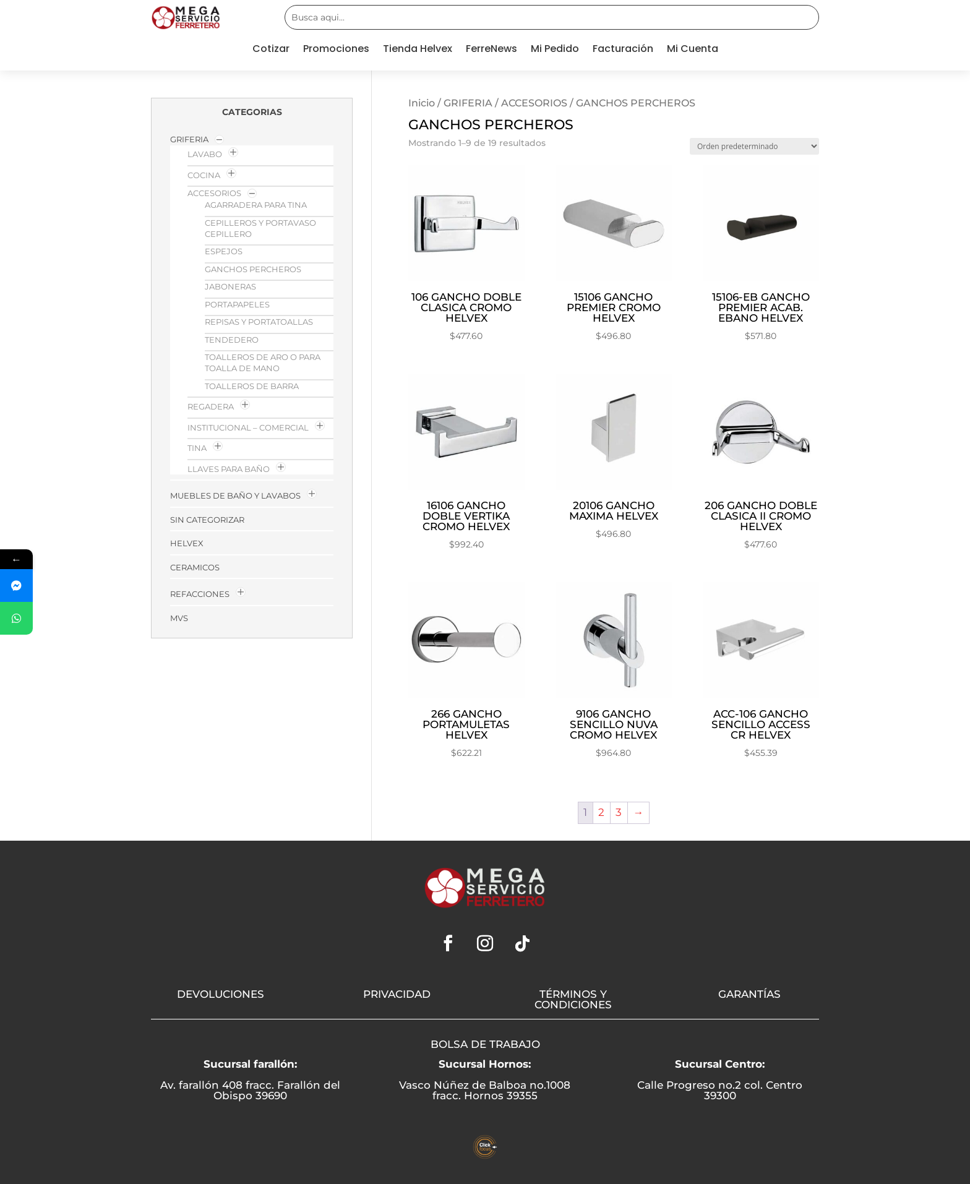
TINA (197, 448)
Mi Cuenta (692, 50)
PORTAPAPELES (237, 304)
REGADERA (210, 406)
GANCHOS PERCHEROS (253, 269)
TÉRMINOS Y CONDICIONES (573, 999)
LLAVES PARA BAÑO (228, 469)
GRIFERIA (468, 103)
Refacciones (200, 594)
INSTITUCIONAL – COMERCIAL (248, 427)
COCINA (203, 175)
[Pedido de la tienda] (754, 146)
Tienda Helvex (417, 50)
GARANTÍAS (749, 994)
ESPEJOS (223, 251)
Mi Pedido (555, 50)
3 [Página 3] (619, 812)
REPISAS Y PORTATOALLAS (259, 322)
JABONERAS (230, 286)
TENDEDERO (232, 340)
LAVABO (204, 154)
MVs (179, 618)
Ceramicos (195, 567)
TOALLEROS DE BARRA (252, 386)
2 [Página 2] (601, 812)
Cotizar (271, 50)
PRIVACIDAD (397, 994)
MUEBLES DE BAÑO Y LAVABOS (235, 495)
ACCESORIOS (534, 103)
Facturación (623, 50)
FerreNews (491, 50)
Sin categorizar (207, 520)
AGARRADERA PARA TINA (256, 205)
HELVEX (187, 543)
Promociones (336, 50)
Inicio (421, 103)
